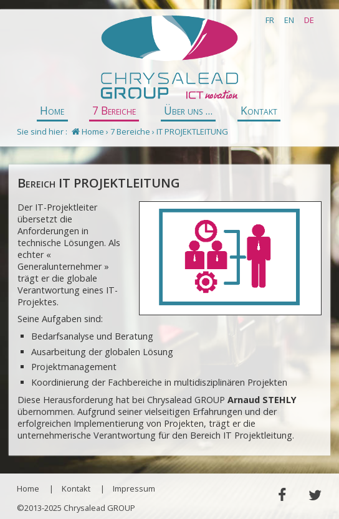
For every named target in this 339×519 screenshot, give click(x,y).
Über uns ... (188, 110)
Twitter (314, 495)
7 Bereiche (114, 110)
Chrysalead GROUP (169, 58)
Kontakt (259, 110)
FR (269, 20)
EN (289, 20)
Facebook (282, 495)
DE (309, 20)
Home (52, 110)
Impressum (134, 488)
